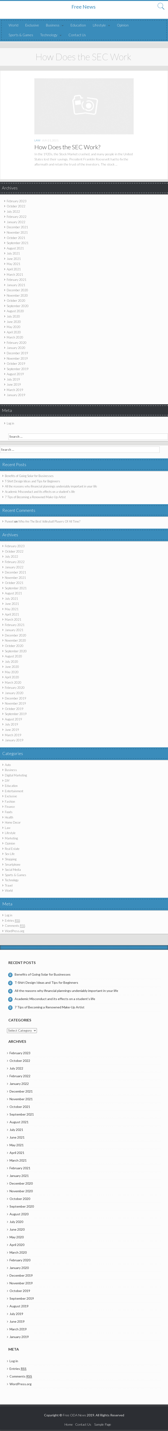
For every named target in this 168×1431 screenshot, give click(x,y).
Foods (9, 812)
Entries (12, 921)
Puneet (9, 521)
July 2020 (13, 316)
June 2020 (14, 322)
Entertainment (14, 791)
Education (78, 25)
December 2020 (17, 290)
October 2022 (16, 206)
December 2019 (17, 353)
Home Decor (13, 822)
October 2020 (16, 300)
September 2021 (18, 243)
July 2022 (13, 211)
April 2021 (14, 269)
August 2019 (15, 374)
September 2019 (18, 369)
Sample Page (102, 1424)
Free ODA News (75, 1415)
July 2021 (13, 253)
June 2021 (14, 259)
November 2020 (17, 295)
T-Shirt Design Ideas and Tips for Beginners (32, 481)
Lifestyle (99, 25)
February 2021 (16, 280)
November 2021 (17, 232)
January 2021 (16, 285)
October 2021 (16, 238)
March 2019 (15, 390)
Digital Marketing (16, 775)
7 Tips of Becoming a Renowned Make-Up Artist (35, 497)
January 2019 (16, 395)
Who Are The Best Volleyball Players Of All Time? (49, 521)
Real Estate (12, 849)
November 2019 (17, 358)
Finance (10, 806)
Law (37, 140)
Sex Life (10, 854)
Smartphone (12, 864)
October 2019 (16, 363)
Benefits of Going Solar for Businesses (29, 476)
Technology (48, 35)
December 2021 (17, 227)
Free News (83, 7)
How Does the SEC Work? (67, 147)
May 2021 (13, 264)
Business (52, 25)
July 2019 (13, 379)
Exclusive (32, 25)
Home (69, 1424)
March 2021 (15, 274)
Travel (9, 885)
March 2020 (15, 337)
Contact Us (77, 35)
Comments (15, 926)
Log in (10, 423)
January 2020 (16, 348)
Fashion (10, 801)
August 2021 (15, 248)
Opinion (123, 25)
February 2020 (16, 342)
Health (9, 817)
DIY (7, 780)
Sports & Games (21, 35)
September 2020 (18, 306)
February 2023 (16, 201)
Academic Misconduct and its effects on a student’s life (40, 492)
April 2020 (14, 332)
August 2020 (15, 311)
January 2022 (16, 222)
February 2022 (16, 217)
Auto (8, 765)
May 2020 (13, 327)
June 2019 (14, 384)
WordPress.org (14, 931)
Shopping (10, 859)
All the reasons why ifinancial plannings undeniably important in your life (51, 486)
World (13, 25)
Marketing (11, 838)
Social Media (13, 869)
